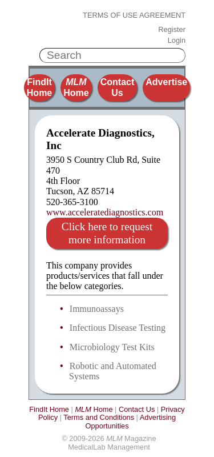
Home (75, 87)
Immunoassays (97, 309)
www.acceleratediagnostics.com (104, 212)
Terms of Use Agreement (134, 15)
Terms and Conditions (98, 417)
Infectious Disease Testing (117, 327)
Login (176, 41)
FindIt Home (39, 87)
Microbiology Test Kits (112, 347)
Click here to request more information (107, 233)
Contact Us (117, 87)
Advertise (166, 82)
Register (171, 30)
